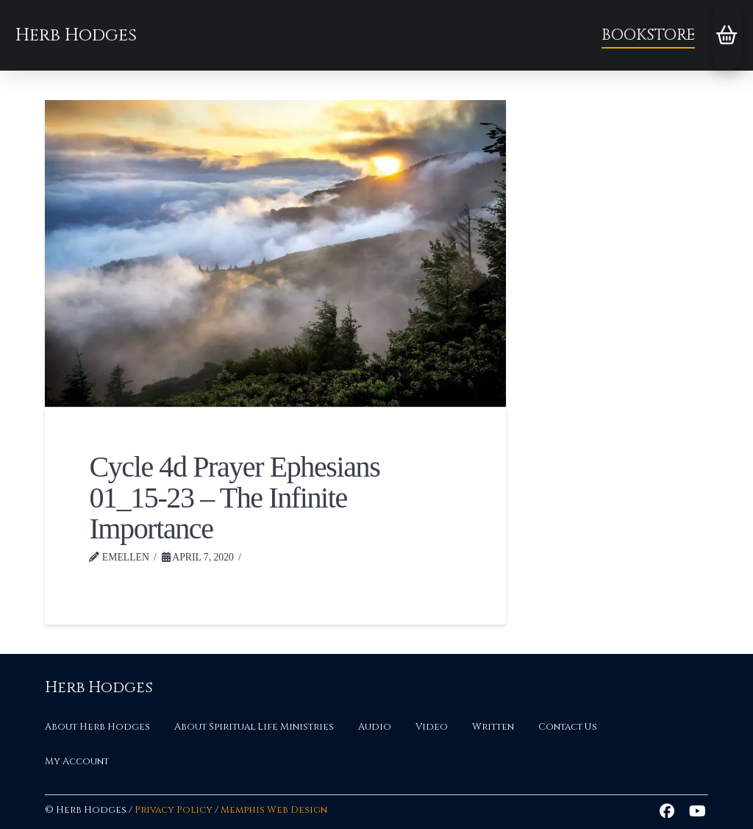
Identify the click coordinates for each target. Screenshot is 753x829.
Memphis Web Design (274, 810)
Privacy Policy (174, 810)
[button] (727, 35)
